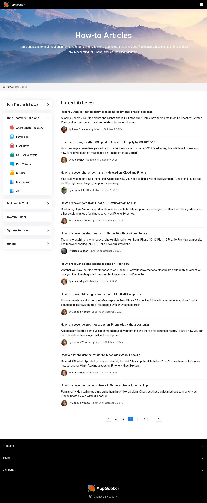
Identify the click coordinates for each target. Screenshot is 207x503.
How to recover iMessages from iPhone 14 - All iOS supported (101, 294)
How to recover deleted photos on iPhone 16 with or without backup (105, 233)
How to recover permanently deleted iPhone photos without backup (104, 385)
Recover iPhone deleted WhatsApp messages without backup (100, 355)
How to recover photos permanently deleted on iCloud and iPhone (103, 172)
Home (9, 87)
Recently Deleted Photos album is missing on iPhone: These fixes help (106, 111)
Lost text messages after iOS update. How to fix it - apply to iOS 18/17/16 (108, 142)
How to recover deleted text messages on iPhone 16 (95, 263)
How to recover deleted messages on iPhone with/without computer (105, 324)
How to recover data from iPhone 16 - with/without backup (99, 203)
